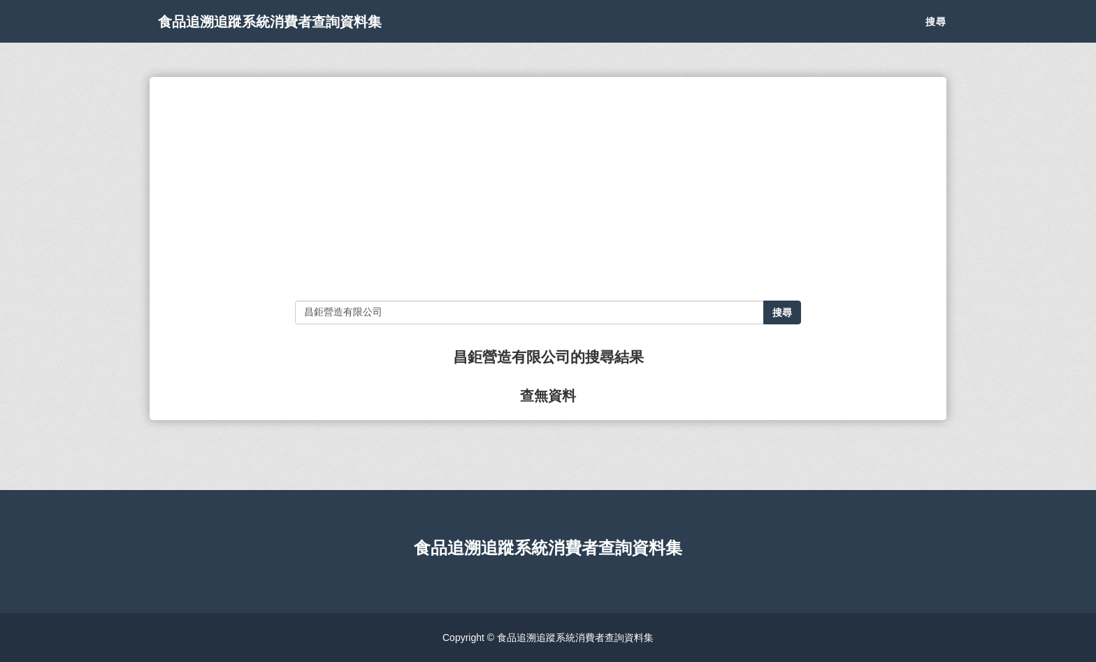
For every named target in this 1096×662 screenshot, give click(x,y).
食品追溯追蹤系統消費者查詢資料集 (306, 35)
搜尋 (935, 35)
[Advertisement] (547, 189)
